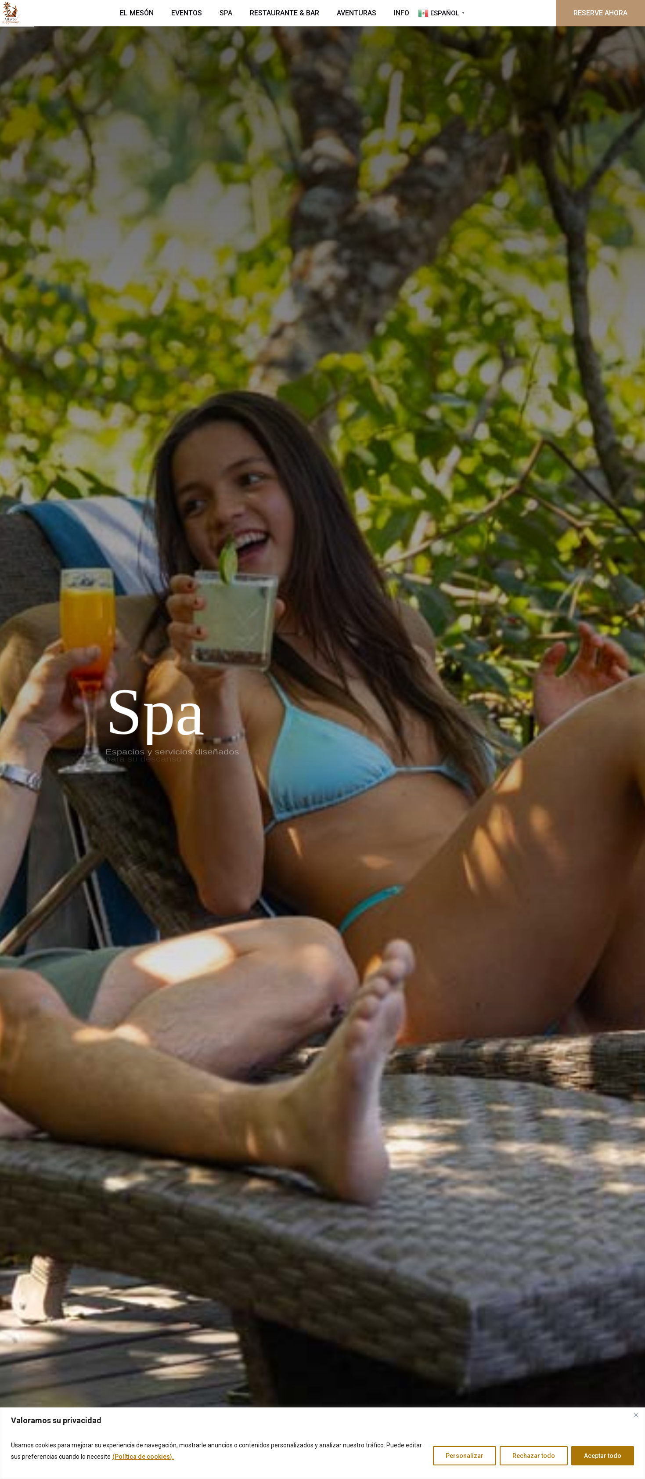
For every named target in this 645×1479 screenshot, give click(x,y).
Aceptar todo (602, 1455)
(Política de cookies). (143, 1456)
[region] (322, 1443)
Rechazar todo (533, 1455)
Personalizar (464, 1455)
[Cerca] (636, 1415)
